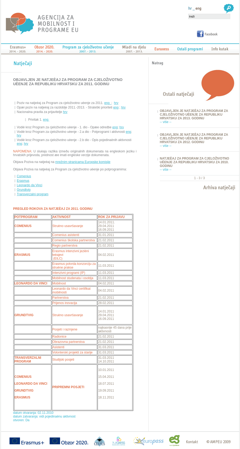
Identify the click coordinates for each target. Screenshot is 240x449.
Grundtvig (24, 190)
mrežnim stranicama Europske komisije (82, 162)
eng (107, 103)
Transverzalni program (33, 194)
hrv (116, 103)
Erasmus (23, 181)
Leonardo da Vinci (30, 185)
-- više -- (166, 122)
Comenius (24, 176)
